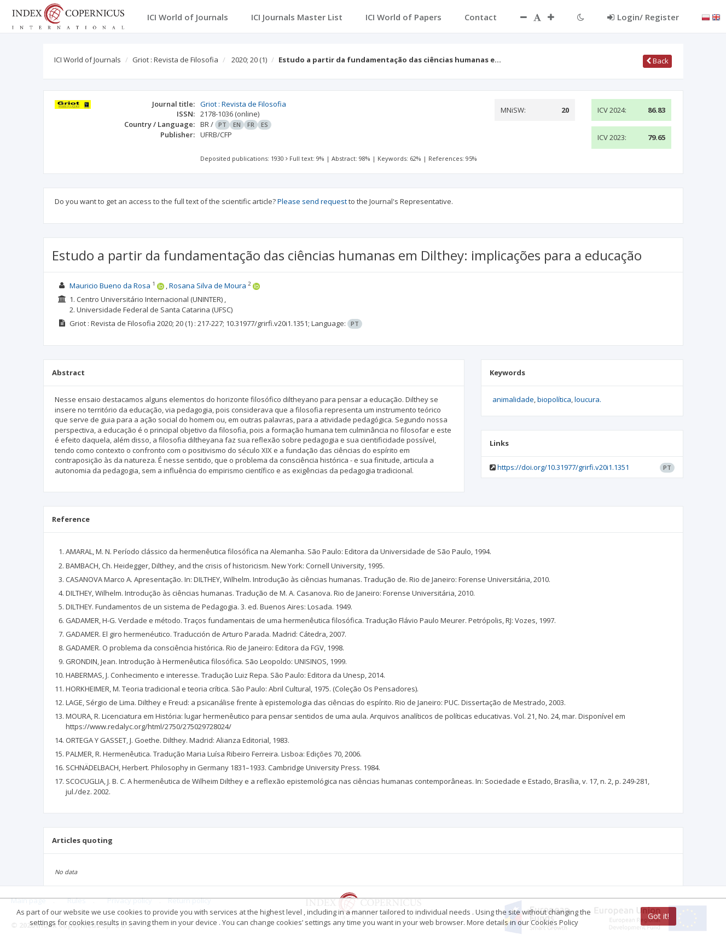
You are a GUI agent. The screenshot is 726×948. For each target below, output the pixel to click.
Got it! (658, 916)
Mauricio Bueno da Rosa (109, 285)
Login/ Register (643, 16)
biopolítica (554, 399)
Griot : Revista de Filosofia (175, 60)
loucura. (587, 399)
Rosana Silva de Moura (207, 285)
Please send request (312, 201)
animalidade (513, 399)
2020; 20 (249, 60)
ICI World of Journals (87, 60)
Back (657, 61)
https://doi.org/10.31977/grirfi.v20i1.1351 (563, 467)
